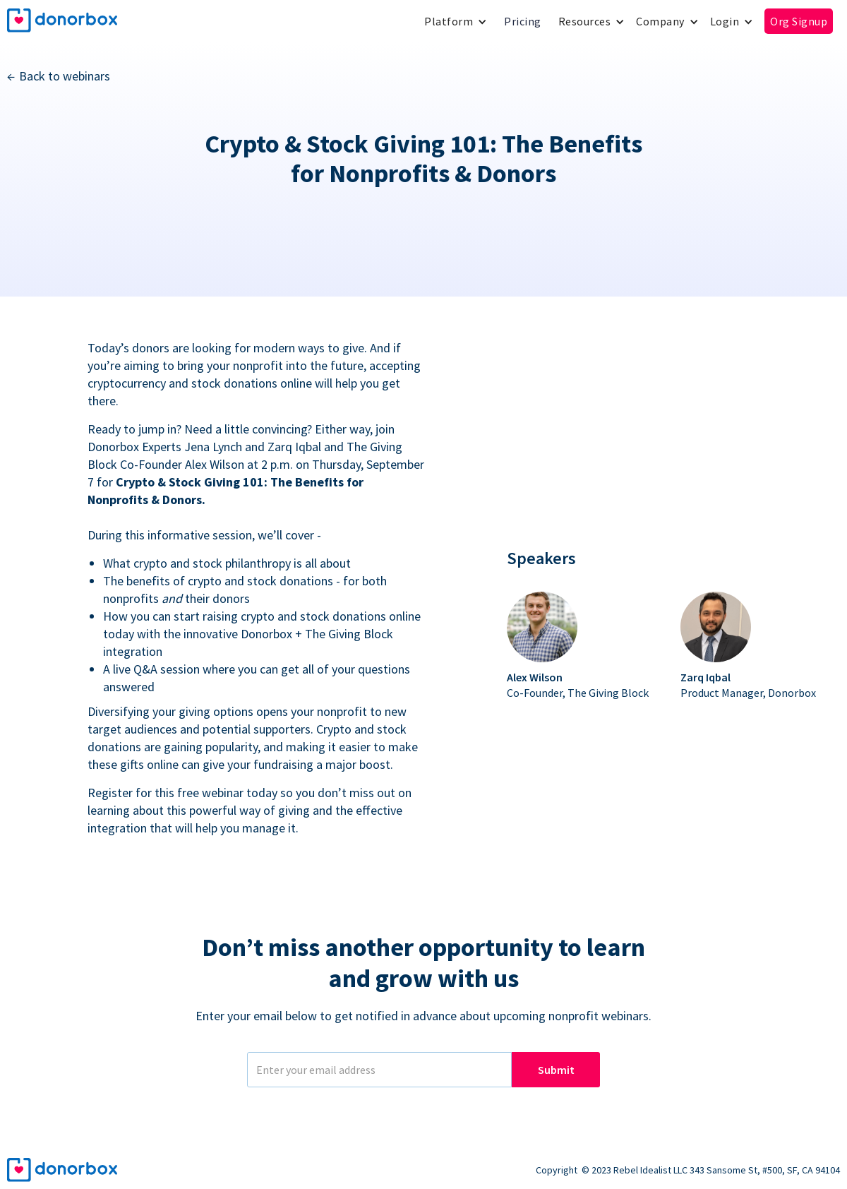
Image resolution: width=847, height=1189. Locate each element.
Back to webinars (64, 76)
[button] (455, 21)
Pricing (522, 21)
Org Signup (798, 21)
